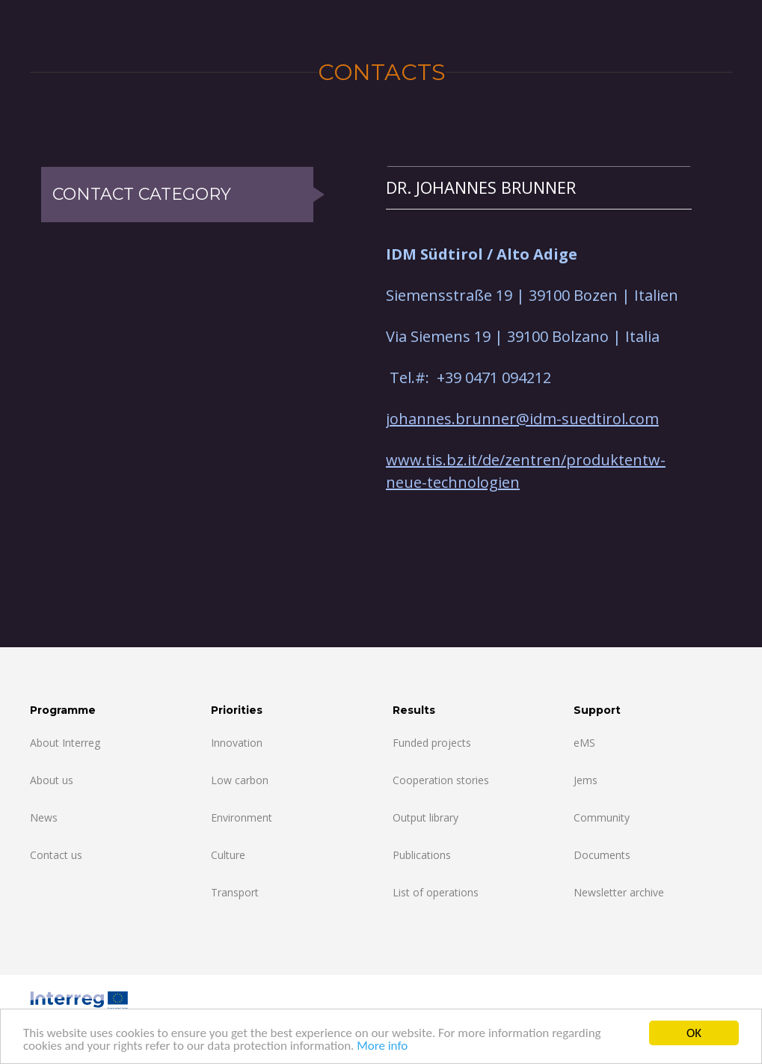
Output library (425, 817)
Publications (422, 855)
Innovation (236, 743)
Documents (602, 855)
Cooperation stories (441, 780)
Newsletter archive (619, 892)
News (44, 817)
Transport (235, 892)
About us (51, 780)
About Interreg (65, 743)
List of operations (436, 892)
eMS (584, 743)
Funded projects (432, 743)
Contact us (56, 855)
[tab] (539, 187)
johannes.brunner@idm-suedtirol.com (522, 419)
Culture (228, 855)
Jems (585, 780)
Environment (241, 817)
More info (382, 1046)
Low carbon (239, 780)
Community (602, 817)
